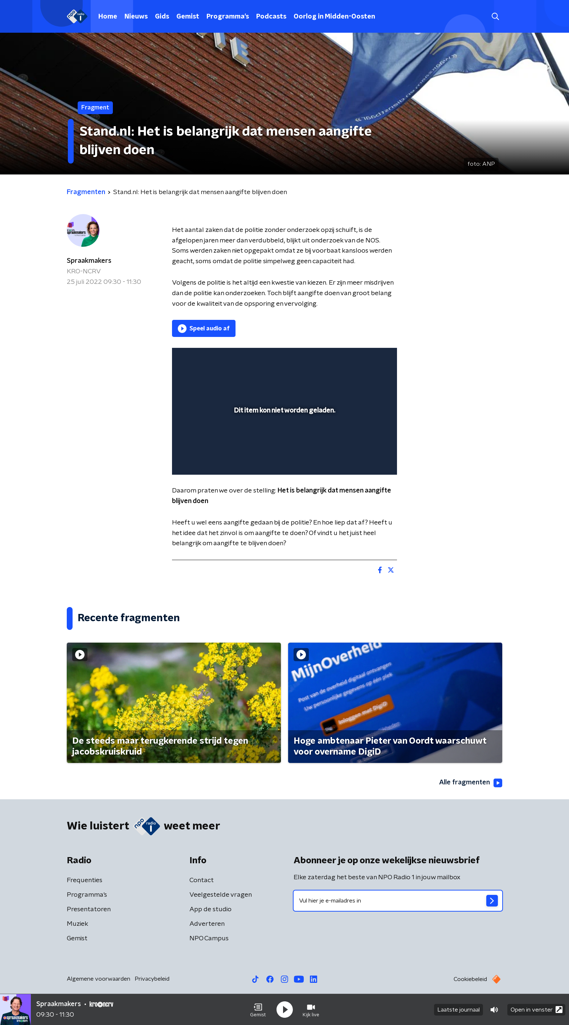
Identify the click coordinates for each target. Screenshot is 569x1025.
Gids (162, 16)
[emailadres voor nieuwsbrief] (398, 901)
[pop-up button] (364, 458)
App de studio (210, 909)
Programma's (227, 16)
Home (107, 16)
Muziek (77, 924)
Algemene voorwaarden (98, 979)
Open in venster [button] (536, 1009)
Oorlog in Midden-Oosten (334, 16)
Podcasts (271, 16)
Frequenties (84, 880)
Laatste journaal (458, 1010)
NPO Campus (209, 938)
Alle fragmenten (470, 783)
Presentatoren (89, 909)
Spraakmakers (89, 261)
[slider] (283, 439)
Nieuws (136, 16)
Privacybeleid (152, 979)
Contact (201, 880)
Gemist (187, 16)
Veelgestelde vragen (220, 895)
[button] (258, 1009)
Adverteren (207, 924)
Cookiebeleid (470, 979)
